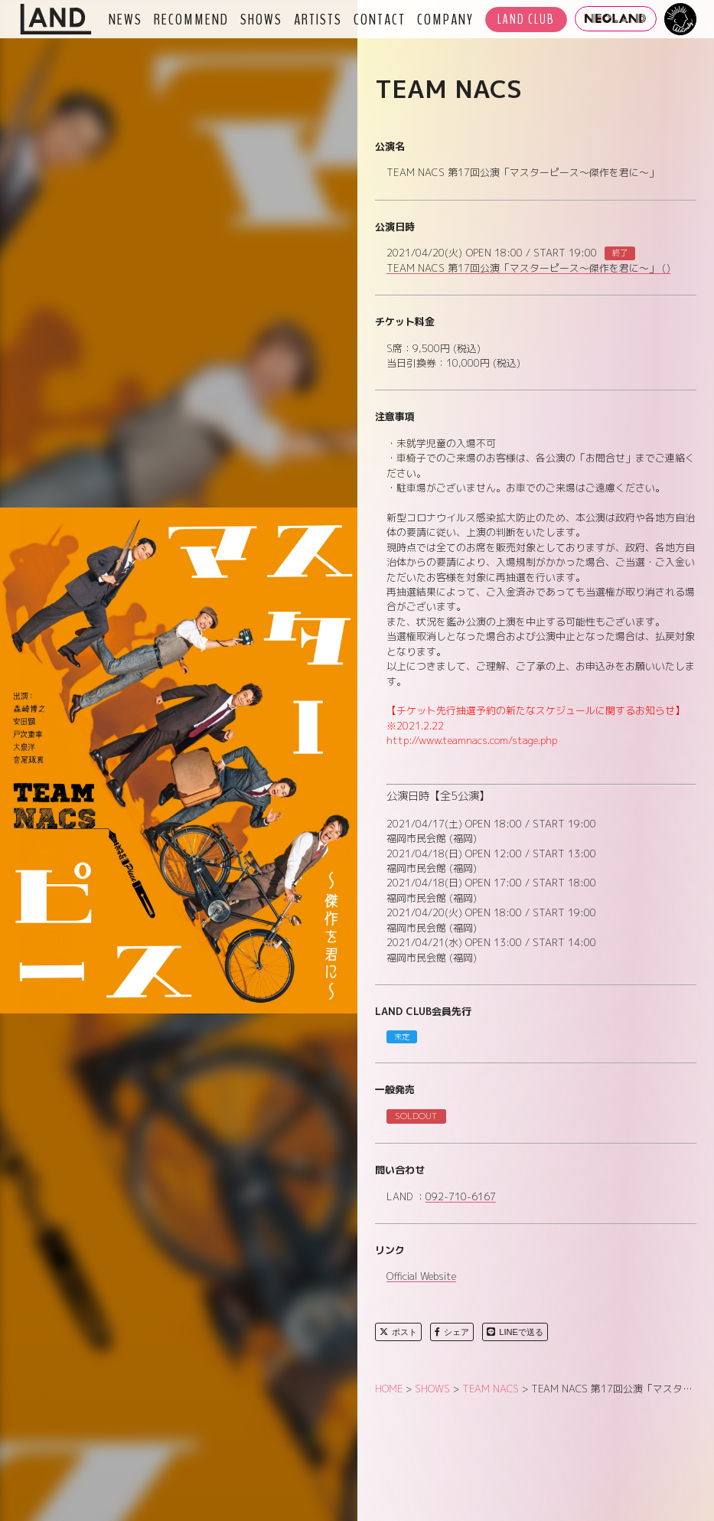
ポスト (398, 1332)
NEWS (125, 19)
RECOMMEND (191, 19)
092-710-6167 (460, 1197)
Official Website (421, 1276)
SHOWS (261, 19)
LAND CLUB (526, 19)
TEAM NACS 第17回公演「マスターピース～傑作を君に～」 (528, 268)
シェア (452, 1332)
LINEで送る (515, 1332)
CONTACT (380, 19)
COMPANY (445, 19)
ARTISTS (318, 19)
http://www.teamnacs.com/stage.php (471, 740)
